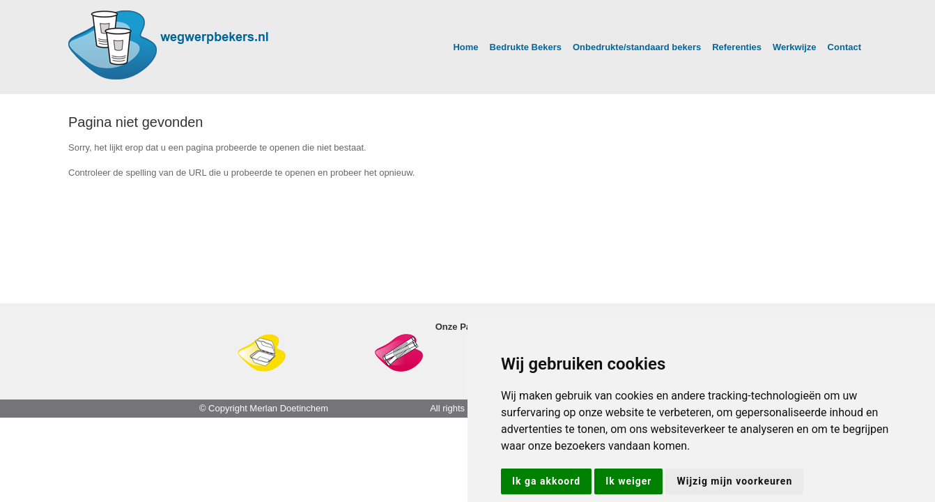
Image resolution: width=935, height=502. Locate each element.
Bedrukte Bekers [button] (526, 47)
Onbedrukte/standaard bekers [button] (637, 47)
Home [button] (465, 47)
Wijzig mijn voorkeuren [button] (734, 481)
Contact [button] (844, 47)
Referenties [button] (737, 47)
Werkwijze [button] (795, 47)
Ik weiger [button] (628, 481)
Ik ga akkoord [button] (546, 481)
